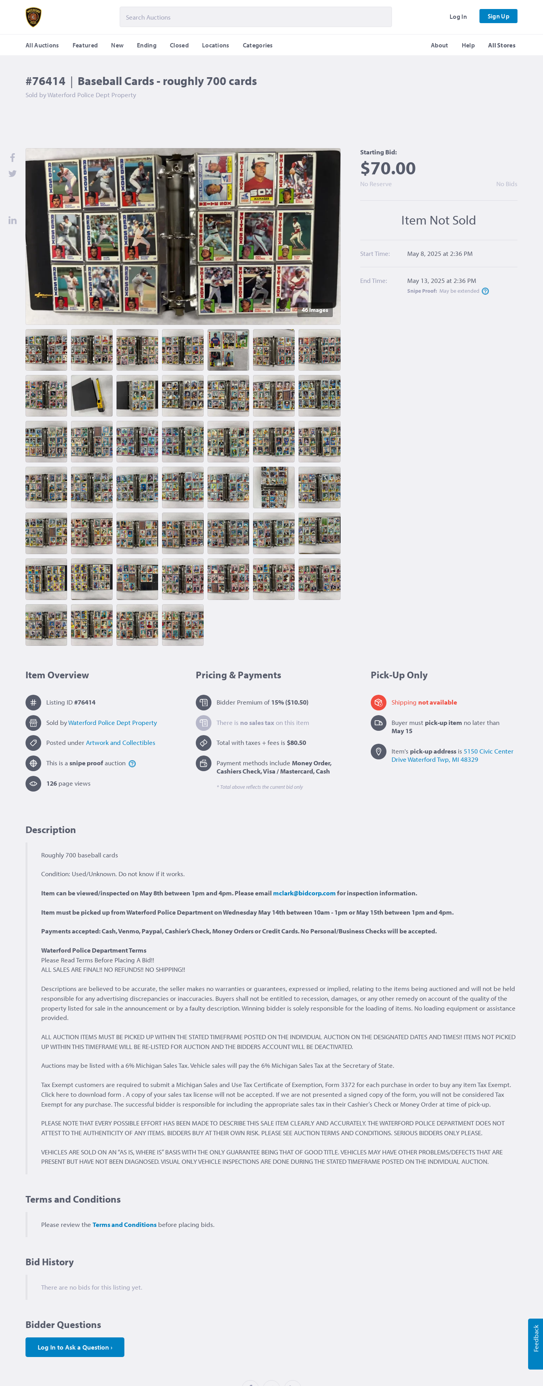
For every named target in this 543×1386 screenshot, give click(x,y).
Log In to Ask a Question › (75, 1347)
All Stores (502, 45)
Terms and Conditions (125, 1224)
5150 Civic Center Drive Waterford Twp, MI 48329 (453, 755)
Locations (216, 45)
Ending (147, 45)
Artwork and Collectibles (120, 742)
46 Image (315, 309)
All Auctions (42, 45)
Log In (458, 16)
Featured (85, 45)
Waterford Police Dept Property (112, 722)
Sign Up (498, 16)
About (439, 45)
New (117, 45)
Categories (258, 45)
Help (468, 45)
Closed (179, 45)
